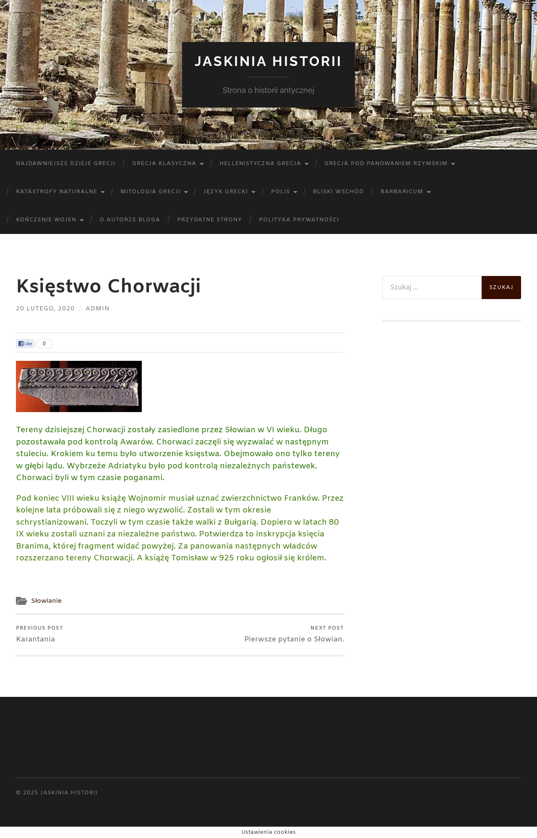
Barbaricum (402, 191)
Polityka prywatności (299, 219)
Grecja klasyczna (164, 163)
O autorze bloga (129, 219)
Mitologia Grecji (150, 191)
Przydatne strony (209, 219)
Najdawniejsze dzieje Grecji (65, 163)
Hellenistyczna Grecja (260, 163)
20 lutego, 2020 (45, 309)
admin (98, 309)
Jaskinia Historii (268, 61)
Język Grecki (225, 191)
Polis (280, 191)
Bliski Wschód (338, 191)
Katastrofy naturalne (56, 191)
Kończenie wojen (46, 219)
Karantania (39, 634)
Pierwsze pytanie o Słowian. (294, 634)
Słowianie (46, 601)
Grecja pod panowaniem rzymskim (386, 163)
